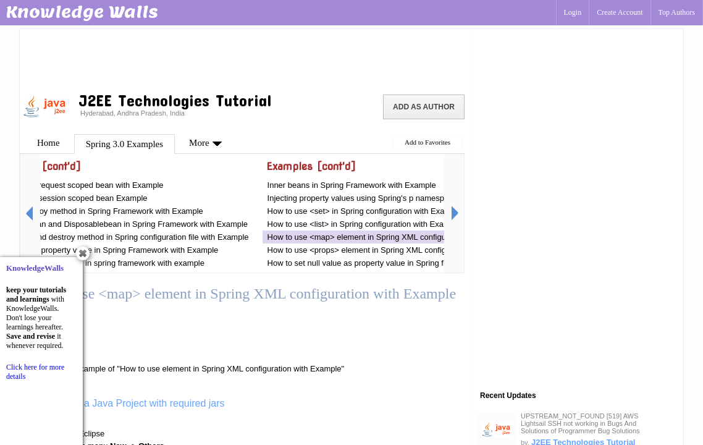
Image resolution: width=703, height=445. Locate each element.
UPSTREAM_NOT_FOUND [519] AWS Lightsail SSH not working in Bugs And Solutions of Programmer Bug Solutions (580, 423)
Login (573, 12)
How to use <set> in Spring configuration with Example (364, 211)
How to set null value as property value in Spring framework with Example (398, 263)
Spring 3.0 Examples (124, 144)
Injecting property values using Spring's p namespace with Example (387, 198)
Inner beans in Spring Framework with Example (351, 185)
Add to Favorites (427, 142)
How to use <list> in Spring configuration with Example (364, 224)
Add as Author (424, 107)
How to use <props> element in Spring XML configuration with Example (394, 250)
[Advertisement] (246, 59)
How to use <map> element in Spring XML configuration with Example (391, 237)
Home (48, 143)
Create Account (619, 12)
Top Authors (677, 12)
